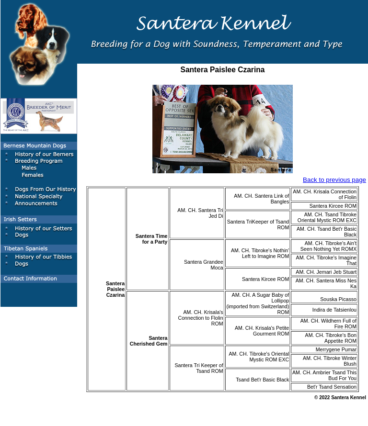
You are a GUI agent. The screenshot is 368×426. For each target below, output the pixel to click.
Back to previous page (334, 179)
